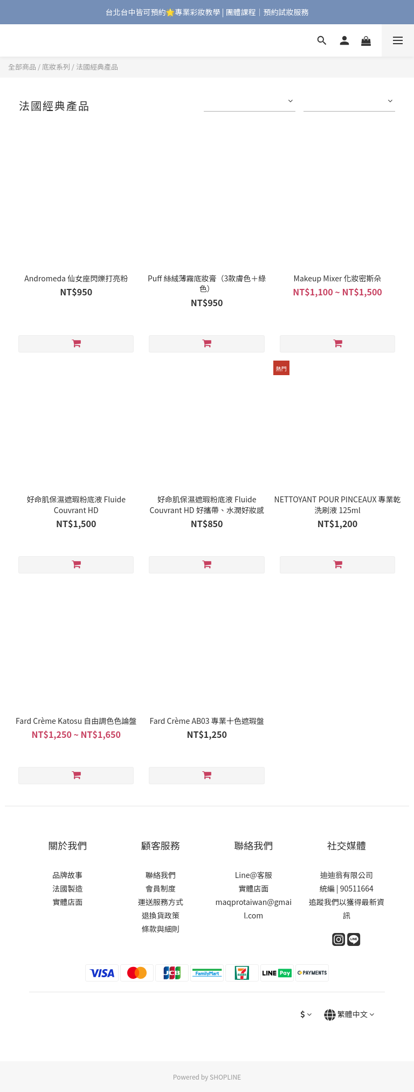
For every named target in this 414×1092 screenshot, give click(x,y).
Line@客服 (253, 874)
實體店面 (67, 901)
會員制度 (161, 888)
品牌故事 (67, 874)
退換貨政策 (161, 915)
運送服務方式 (160, 901)
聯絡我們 (161, 874)
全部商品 (22, 66)
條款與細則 (161, 928)
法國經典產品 (97, 66)
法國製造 (67, 888)
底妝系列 (56, 66)
